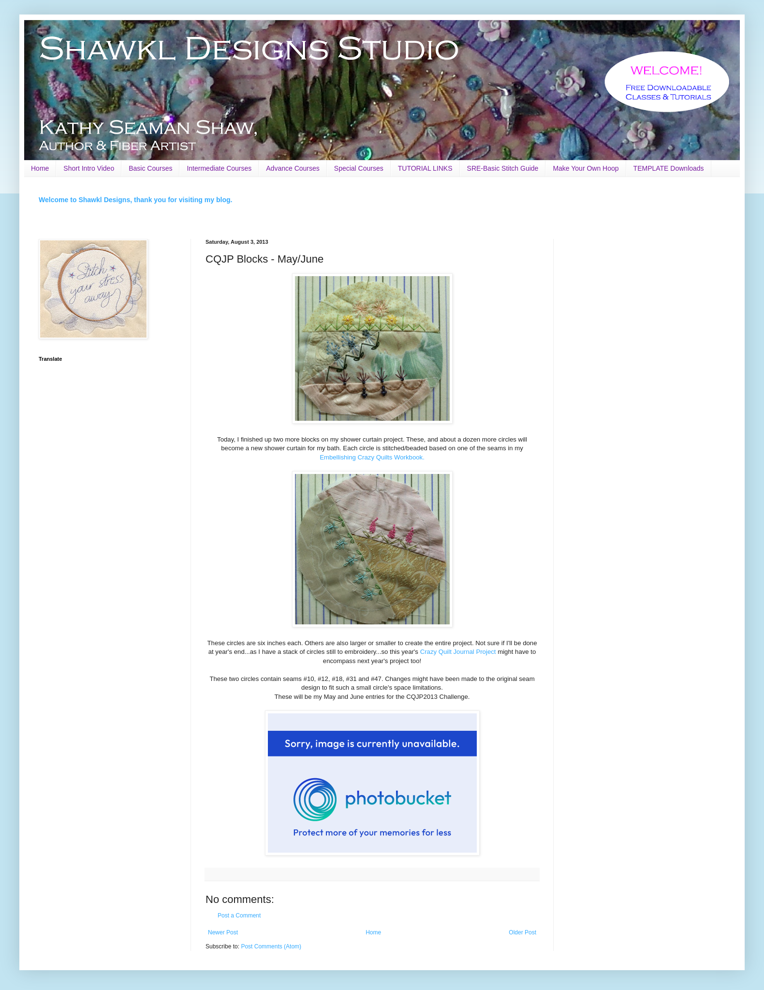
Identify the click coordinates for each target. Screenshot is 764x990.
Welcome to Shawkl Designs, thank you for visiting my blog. (135, 200)
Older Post (522, 932)
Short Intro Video (88, 168)
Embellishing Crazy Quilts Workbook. (372, 457)
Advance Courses (293, 168)
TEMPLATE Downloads (668, 168)
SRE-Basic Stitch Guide (503, 168)
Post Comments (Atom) (271, 946)
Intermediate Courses (219, 168)
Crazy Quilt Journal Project (458, 651)
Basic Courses (150, 168)
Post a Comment (239, 915)
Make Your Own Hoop (585, 168)
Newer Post (223, 932)
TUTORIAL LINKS (425, 168)
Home (40, 168)
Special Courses (358, 168)
